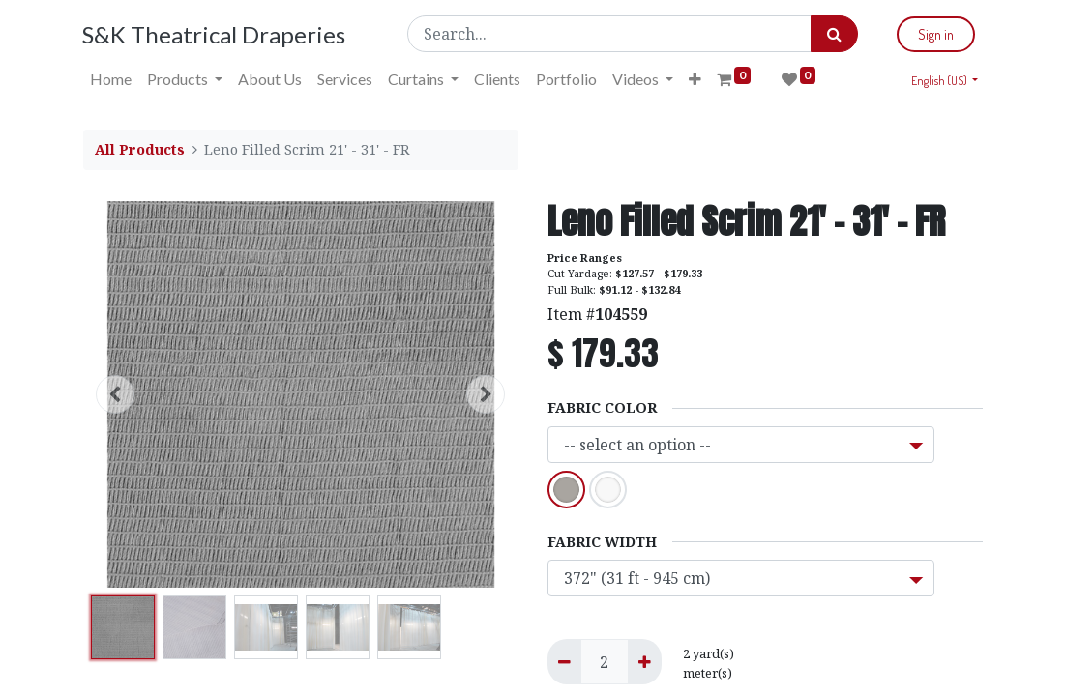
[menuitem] (111, 79)
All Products (140, 149)
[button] (696, 79)
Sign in (936, 34)
